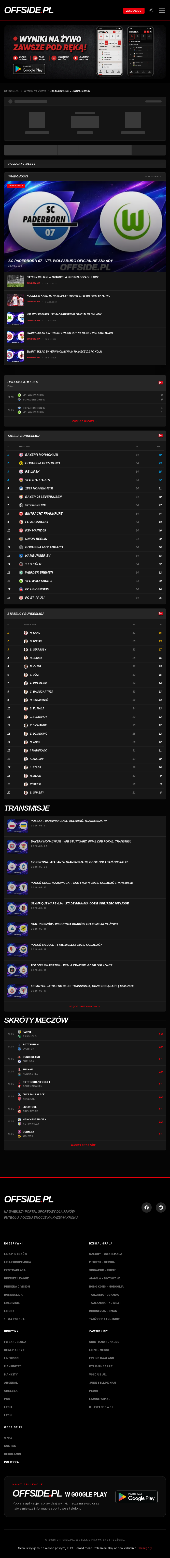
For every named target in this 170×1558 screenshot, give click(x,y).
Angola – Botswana (105, 1278)
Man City (11, 1374)
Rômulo (35, 784)
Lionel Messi (99, 1350)
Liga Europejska (17, 1262)
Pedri (93, 1390)
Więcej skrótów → (85, 1145)
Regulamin (12, 1454)
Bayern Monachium (41, 455)
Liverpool (12, 1358)
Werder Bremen (39, 572)
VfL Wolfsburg (38, 581)
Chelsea (11, 1390)
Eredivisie (12, 1302)
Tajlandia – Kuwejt (105, 1302)
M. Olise (35, 666)
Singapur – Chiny (102, 1270)
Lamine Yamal (99, 1398)
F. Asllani (37, 759)
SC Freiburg (35, 505)
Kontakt (11, 1445)
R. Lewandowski (101, 1407)
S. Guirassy (38, 649)
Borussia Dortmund (42, 463)
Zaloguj (133, 10)
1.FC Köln (33, 564)
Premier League (16, 1278)
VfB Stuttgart (38, 480)
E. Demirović (38, 733)
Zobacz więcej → (85, 421)
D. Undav (36, 641)
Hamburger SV (37, 555)
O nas (8, 1437)
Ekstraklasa (15, 1270)
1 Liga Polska (14, 1319)
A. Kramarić (38, 683)
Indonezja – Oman (103, 1311)
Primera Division (17, 1286)
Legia (8, 1407)
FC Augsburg (36, 522)
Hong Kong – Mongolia (106, 1286)
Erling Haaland (101, 1358)
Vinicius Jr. (98, 1374)
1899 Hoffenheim (39, 488)
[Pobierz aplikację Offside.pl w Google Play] (85, 1496)
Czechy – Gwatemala (105, 1253)
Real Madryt (14, 1350)
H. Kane (35, 632)
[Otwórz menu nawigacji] (162, 10)
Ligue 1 (9, 1311)
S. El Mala (37, 708)
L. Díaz (34, 674)
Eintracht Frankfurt (43, 513)
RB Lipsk (32, 471)
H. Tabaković (39, 700)
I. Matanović (38, 750)
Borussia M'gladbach (44, 547)
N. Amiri (35, 742)
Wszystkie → (153, 176)
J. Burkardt (38, 717)
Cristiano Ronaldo (104, 1341)
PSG (7, 1398)
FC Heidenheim (37, 589)
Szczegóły (145, 1548)
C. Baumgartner (41, 691)
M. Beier (35, 775)
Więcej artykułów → (85, 1006)
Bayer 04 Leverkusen (43, 497)
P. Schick (36, 658)
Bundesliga (13, 1294)
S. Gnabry (37, 792)
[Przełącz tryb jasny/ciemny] (151, 10)
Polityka (11, 1462)
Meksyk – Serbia (102, 1262)
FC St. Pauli (35, 598)
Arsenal (11, 1382)
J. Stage (35, 767)
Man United (13, 1366)
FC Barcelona (15, 1341)
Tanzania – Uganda (104, 1294)
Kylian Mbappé (100, 1366)
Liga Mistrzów (15, 1253)
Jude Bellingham (102, 1382)
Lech (8, 1415)
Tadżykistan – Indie (104, 1319)
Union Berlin (36, 539)
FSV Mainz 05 (35, 530)
